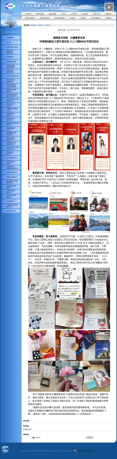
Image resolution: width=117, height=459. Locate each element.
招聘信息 (108, 18)
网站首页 (33, 25)
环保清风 (48, 25)
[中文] (16, 32)
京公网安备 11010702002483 (84, 451)
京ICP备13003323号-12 (67, 451)
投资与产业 (96, 14)
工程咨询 (71, 18)
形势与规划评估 (29, 18)
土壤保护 (82, 18)
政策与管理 (52, 14)
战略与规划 (39, 14)
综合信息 (27, 14)
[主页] (6, 32)
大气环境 (73, 14)
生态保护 (84, 14)
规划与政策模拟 (59, 18)
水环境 (63, 14)
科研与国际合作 (95, 18)
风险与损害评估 (44, 18)
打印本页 (37, 437)
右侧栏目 (40, 25)
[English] (11, 32)
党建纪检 (107, 14)
